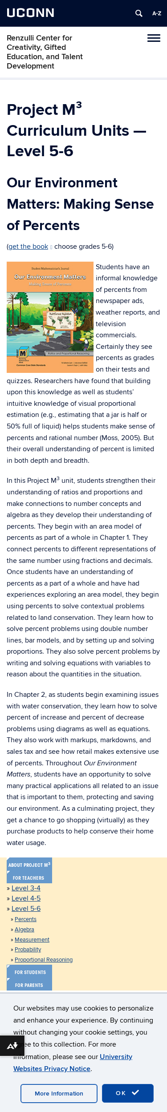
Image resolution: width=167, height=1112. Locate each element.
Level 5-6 (26, 908)
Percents (26, 919)
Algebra (24, 929)
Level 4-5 (26, 898)
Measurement (32, 939)
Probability (28, 949)
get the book (30, 246)
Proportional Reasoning (44, 959)
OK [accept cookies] (128, 1093)
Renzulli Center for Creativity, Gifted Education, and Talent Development (45, 52)
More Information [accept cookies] (59, 1093)
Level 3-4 (26, 888)
